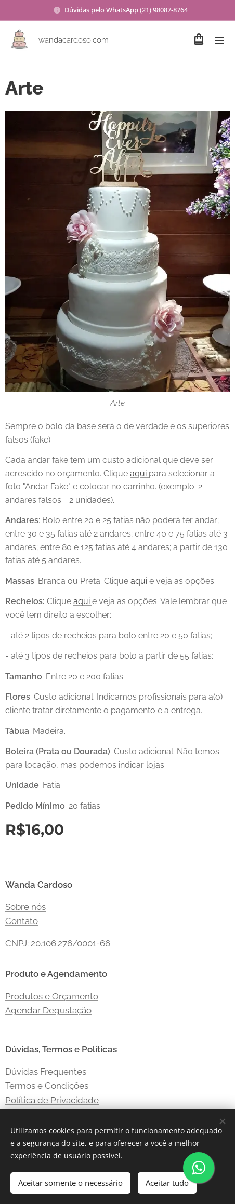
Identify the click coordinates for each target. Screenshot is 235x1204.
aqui (139, 473)
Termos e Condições (46, 1085)
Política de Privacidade (52, 1100)
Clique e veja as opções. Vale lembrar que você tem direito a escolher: (116, 608)
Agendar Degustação (48, 1011)
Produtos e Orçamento (51, 996)
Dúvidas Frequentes (45, 1071)
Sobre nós (25, 907)
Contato (21, 921)
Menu (219, 40)
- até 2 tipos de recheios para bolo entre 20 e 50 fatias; (108, 635)
